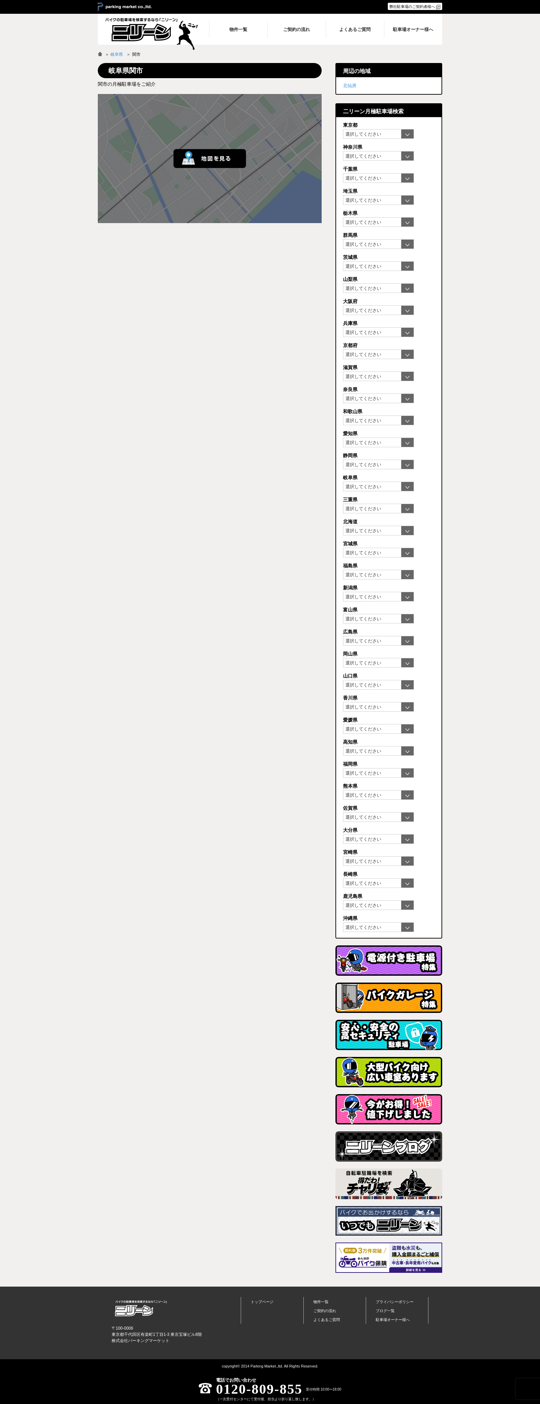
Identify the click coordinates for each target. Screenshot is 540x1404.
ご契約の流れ (324, 1311)
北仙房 (349, 85)
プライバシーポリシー (395, 1302)
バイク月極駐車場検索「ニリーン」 (141, 1308)
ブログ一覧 (385, 1311)
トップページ (262, 1302)
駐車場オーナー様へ (393, 1320)
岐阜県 (117, 54)
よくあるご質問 (326, 1320)
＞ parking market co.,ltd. (125, 7)
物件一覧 (321, 1302)
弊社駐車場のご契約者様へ (412, 6)
